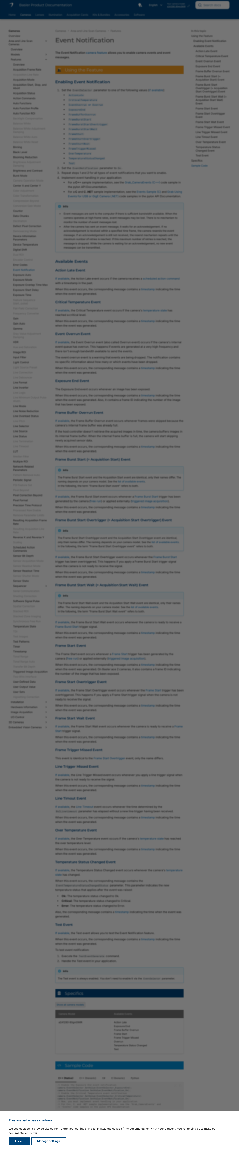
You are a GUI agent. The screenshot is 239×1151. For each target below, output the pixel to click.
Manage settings (48, 1141)
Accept (19, 1141)
